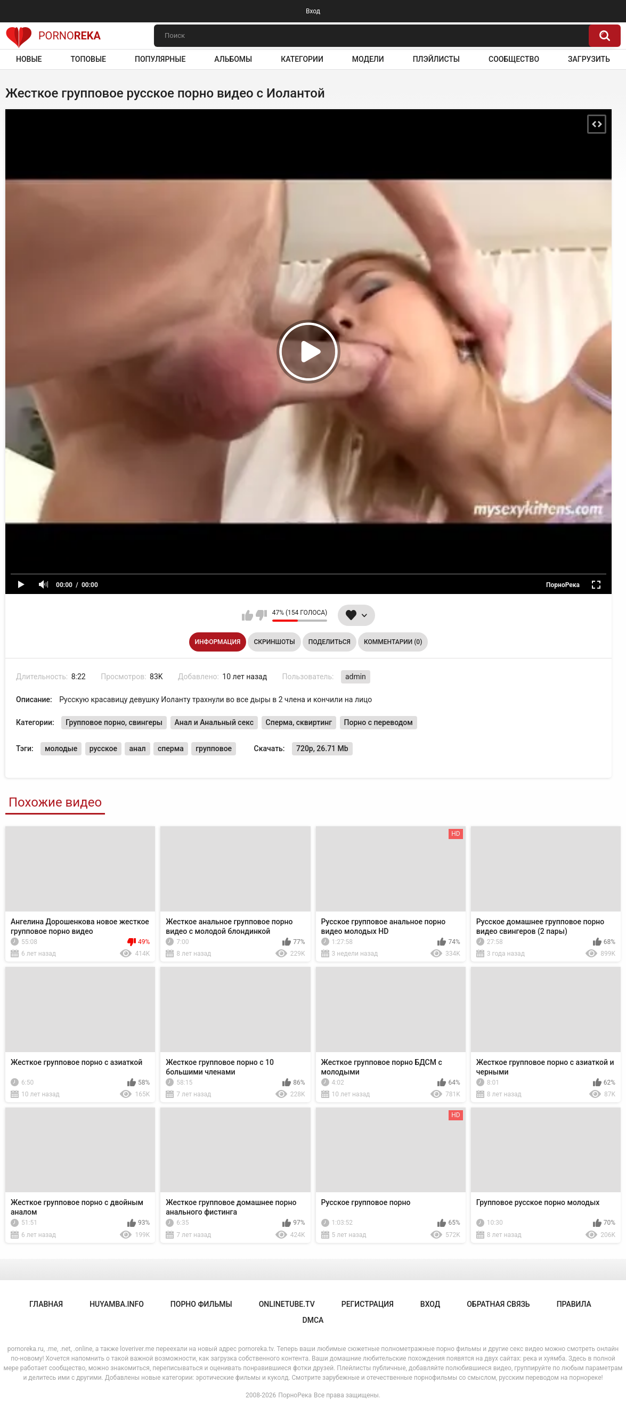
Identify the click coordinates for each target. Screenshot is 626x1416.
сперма (171, 748)
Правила (574, 1304)
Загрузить (589, 59)
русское (103, 748)
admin (355, 676)
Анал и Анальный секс (214, 722)
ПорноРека (295, 1395)
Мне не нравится (261, 615)
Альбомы (233, 59)
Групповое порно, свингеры (114, 722)
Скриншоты (274, 642)
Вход (313, 11)
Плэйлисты (436, 59)
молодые (61, 748)
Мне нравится (247, 615)
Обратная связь (498, 1304)
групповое (214, 748)
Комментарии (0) (393, 642)
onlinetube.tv (287, 1304)
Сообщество (514, 59)
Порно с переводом (378, 722)
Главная (46, 1304)
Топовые (87, 59)
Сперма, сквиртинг (299, 722)
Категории (302, 59)
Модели (368, 59)
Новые (29, 59)
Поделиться (329, 642)
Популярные (160, 59)
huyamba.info (117, 1304)
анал (137, 748)
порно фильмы (201, 1304)
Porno (53, 35)
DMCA (313, 1320)
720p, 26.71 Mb (322, 748)
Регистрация (368, 1304)
